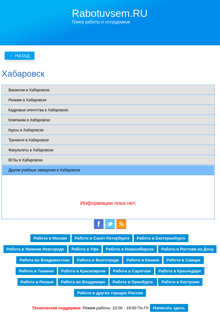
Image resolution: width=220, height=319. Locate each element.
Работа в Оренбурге (133, 282)
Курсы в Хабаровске (26, 130)
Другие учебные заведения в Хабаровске (44, 170)
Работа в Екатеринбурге (161, 238)
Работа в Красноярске (83, 271)
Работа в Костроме (180, 282)
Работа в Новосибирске (130, 249)
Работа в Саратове (132, 271)
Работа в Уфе (85, 249)
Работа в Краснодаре (179, 271)
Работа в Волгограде (98, 260)
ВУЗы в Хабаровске (25, 160)
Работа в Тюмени (36, 271)
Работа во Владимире (83, 282)
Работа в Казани (142, 260)
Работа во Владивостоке (44, 260)
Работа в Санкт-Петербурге (102, 238)
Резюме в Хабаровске (27, 100)
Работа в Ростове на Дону (187, 249)
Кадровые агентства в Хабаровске (38, 110)
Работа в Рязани (37, 282)
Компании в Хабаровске (29, 120)
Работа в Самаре (184, 260)
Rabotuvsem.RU (110, 13)
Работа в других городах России (109, 293)
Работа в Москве (50, 238)
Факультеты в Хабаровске (30, 150)
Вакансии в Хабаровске (29, 90)
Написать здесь (169, 308)
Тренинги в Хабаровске (28, 140)
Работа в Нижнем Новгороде (35, 249)
